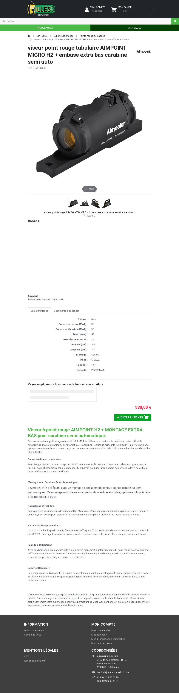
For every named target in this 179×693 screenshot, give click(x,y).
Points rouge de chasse (92, 35)
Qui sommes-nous (34, 630)
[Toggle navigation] (151, 9)
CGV (26, 656)
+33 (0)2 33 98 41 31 (107, 681)
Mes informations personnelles (108, 639)
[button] (73, 203)
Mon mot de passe (101, 643)
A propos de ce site (34, 660)
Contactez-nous (32, 634)
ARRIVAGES (134, 27)
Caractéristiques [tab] (39, 310)
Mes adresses (99, 634)
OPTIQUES (42, 35)
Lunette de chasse (63, 35)
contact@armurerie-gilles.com (113, 672)
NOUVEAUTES (45, 27)
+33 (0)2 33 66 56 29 (107, 677)
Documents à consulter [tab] (66, 310)
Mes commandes (100, 630)
